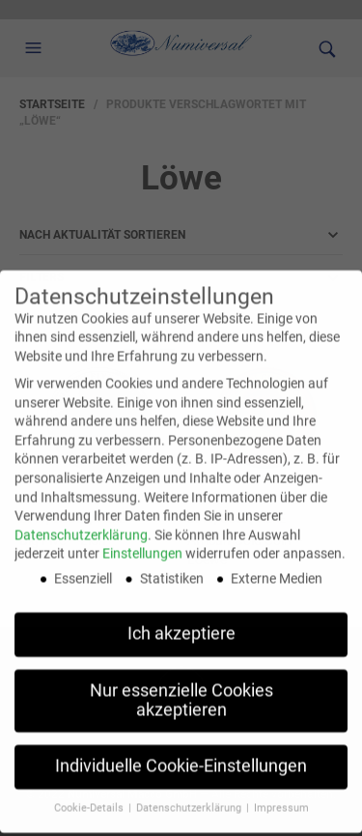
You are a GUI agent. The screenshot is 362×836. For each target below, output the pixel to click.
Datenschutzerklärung (81, 522)
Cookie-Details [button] (90, 795)
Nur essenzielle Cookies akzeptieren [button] (181, 687)
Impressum (281, 795)
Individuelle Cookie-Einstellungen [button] (181, 754)
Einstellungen (142, 540)
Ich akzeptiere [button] (181, 620)
